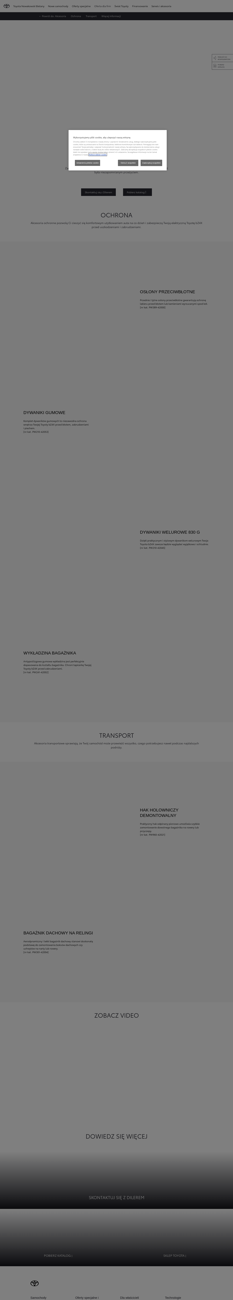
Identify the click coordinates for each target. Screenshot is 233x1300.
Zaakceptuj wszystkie (151, 163)
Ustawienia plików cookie (87, 163)
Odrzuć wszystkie (128, 163)
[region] (118, 150)
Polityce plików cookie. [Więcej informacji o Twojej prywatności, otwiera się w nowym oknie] (98, 154)
